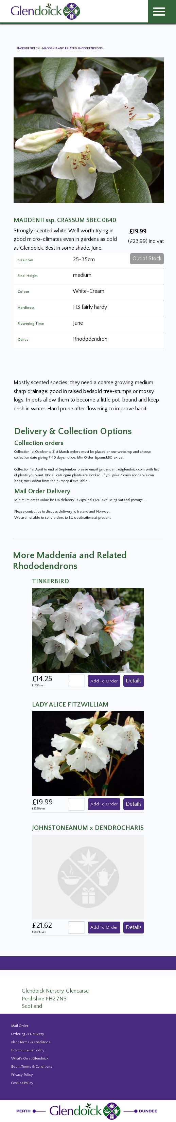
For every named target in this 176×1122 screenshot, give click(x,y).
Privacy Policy (22, 1075)
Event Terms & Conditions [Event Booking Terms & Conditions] (31, 1067)
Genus (23, 340)
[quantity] (76, 681)
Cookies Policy (22, 1083)
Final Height (27, 276)
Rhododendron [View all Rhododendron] (28, 48)
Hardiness (26, 308)
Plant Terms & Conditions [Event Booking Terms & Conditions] (30, 1042)
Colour (23, 292)
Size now (25, 260)
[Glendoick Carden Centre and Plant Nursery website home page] (45, 11)
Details (134, 681)
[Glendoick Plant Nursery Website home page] (88, 1111)
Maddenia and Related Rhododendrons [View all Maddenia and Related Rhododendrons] (72, 48)
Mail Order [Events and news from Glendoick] (19, 1026)
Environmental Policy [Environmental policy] (28, 1050)
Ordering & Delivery (27, 1034)
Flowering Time (31, 324)
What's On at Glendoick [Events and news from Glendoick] (29, 1058)
